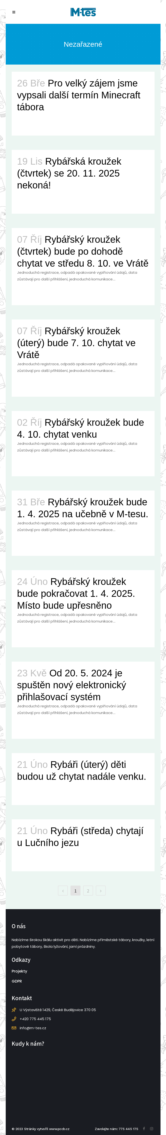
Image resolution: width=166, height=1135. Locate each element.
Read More (28, 124)
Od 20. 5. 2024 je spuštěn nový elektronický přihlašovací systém (71, 685)
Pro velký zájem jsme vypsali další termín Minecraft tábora (79, 95)
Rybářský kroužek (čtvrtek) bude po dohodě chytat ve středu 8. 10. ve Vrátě (83, 251)
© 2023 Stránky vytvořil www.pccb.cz (41, 1129)
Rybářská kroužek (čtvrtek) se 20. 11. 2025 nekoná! (69, 173)
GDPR (17, 981)
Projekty (19, 971)
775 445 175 (128, 1129)
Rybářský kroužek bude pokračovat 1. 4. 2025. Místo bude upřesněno (76, 593)
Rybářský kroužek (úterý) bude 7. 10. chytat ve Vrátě (76, 343)
